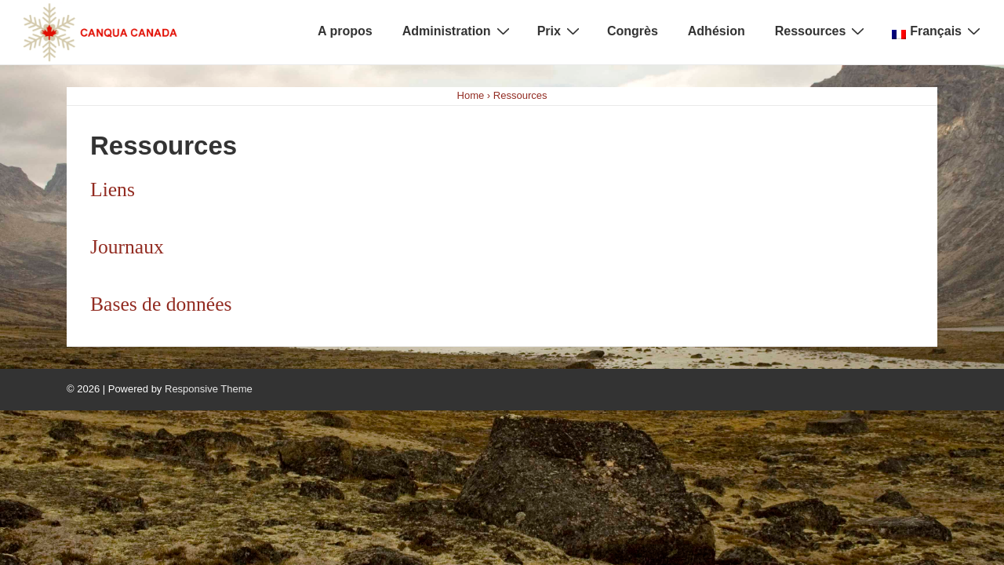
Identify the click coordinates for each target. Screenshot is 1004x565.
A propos (345, 31)
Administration (458, 31)
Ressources (822, 31)
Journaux (127, 246)
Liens (112, 189)
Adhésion (716, 31)
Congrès (632, 31)
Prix (560, 31)
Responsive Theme (209, 389)
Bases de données (161, 304)
